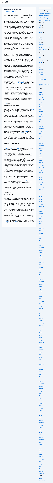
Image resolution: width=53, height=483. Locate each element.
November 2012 (41, 338)
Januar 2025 (41, 109)
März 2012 (40, 351)
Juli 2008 (40, 420)
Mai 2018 (40, 234)
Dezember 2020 (41, 183)
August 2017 (41, 249)
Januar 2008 (41, 430)
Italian (40, 42)
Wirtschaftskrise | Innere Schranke (44, 83)
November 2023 (41, 128)
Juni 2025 (40, 101)
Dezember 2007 (41, 431)
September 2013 (41, 321)
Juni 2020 (40, 193)
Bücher (40, 28)
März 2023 (40, 138)
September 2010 (41, 380)
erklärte (32, 109)
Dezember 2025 (41, 96)
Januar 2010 (41, 393)
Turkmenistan (41, 73)
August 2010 (41, 381)
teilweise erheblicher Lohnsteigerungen (12, 148)
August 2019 (41, 209)
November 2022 (41, 144)
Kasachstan (41, 43)
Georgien (40, 38)
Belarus (40, 27)
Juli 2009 (40, 403)
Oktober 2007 (41, 435)
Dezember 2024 (41, 111)
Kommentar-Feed (42, 473)
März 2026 (40, 91)
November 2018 (41, 224)
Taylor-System (21, 132)
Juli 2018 (40, 231)
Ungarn (40, 76)
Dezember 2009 (41, 395)
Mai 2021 (40, 174)
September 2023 (41, 129)
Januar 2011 (41, 375)
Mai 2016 (40, 268)
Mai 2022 (40, 154)
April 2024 (40, 119)
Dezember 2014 (41, 296)
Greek (40, 40)
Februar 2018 (41, 239)
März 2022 (40, 158)
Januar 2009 (41, 413)
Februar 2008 (41, 428)
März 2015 (40, 291)
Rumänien (40, 63)
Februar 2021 (41, 179)
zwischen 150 (13, 178)
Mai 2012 (40, 348)
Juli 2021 (40, 171)
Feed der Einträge (42, 472)
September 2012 (41, 341)
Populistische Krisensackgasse (44, 15)
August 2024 (41, 114)
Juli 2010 (40, 383)
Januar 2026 (41, 94)
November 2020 (41, 184)
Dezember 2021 (41, 163)
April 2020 (40, 196)
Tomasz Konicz (5, 1)
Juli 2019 (40, 211)
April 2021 (40, 176)
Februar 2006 (41, 463)
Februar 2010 (41, 391)
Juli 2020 (40, 191)
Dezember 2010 (41, 376)
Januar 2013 (41, 335)
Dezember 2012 (41, 336)
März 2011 (40, 371)
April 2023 (40, 136)
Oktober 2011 (41, 360)
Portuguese (41, 58)
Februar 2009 (41, 411)
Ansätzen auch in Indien (23, 100)
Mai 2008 (40, 423)
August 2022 (41, 149)
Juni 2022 (40, 153)
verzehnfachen (16, 86)
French (40, 37)
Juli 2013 (40, 325)
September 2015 (41, 281)
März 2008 (40, 426)
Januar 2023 (41, 141)
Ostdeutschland (41, 53)
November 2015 (41, 278)
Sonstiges (40, 68)
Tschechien (41, 71)
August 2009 (41, 401)
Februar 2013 (41, 333)
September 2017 (41, 248)
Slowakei (40, 66)
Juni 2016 (40, 266)
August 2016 (41, 263)
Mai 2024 (40, 118)
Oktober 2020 (41, 186)
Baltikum (40, 25)
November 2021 (41, 164)
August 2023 (41, 131)
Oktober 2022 (41, 146)
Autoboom (16, 221)
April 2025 (40, 104)
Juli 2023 (40, 133)
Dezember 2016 (41, 256)
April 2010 (40, 388)
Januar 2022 (41, 161)
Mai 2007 (40, 443)
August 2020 (41, 189)
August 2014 (41, 303)
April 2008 (40, 425)
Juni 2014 (40, 306)
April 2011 (40, 370)
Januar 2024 (41, 124)
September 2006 (41, 456)
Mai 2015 (40, 288)
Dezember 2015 (41, 276)
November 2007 (41, 433)
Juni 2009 (40, 405)
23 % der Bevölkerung (23, 180)
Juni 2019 (40, 213)
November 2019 (41, 204)
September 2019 (41, 208)
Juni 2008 (40, 421)
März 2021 (40, 178)
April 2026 (40, 89)
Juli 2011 (40, 365)
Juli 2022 (40, 151)
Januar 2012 (41, 355)
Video (40, 81)
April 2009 (40, 408)
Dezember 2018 (41, 223)
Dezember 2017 (41, 243)
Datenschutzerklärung (47, 1)
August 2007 (41, 438)
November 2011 (41, 358)
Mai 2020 (40, 194)
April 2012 (40, 350)
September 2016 (41, 261)
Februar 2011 (41, 373)
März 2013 (40, 331)
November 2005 (41, 465)
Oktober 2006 (41, 455)
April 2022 (40, 156)
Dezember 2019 (41, 203)
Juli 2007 (40, 440)
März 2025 (40, 106)
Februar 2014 (41, 313)
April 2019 (40, 216)
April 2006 (40, 460)
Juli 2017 (40, 251)
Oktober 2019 (41, 206)
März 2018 (40, 238)
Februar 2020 (41, 199)
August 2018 (41, 229)
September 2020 (41, 188)
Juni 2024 (40, 116)
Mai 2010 (40, 386)
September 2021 (41, 168)
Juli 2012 (40, 345)
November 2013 (41, 318)
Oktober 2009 (41, 398)
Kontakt (35, 1)
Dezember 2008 (41, 415)
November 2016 (41, 258)
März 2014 (40, 311)
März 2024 (40, 121)
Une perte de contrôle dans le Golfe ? (45, 20)
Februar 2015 (41, 293)
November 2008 (41, 416)
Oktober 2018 (41, 226)
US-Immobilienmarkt (42, 78)
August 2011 (41, 363)
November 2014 (41, 298)
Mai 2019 (40, 214)
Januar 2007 (41, 450)
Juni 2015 (40, 286)
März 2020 (40, 198)
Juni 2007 (40, 441)
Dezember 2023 (41, 126)
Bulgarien (40, 30)
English (40, 33)
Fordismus (26, 131)
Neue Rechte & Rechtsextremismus (45, 50)
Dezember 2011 (41, 356)
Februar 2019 (41, 219)
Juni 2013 (40, 326)
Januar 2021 (41, 181)
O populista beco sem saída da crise (45, 13)
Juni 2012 (40, 346)
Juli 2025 (40, 99)
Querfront (40, 61)
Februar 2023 (41, 139)
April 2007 (40, 445)
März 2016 (40, 271)
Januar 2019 (41, 221)
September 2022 (41, 148)
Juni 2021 (40, 173)
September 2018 (41, 228)
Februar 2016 (41, 273)
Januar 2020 (41, 201)
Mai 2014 (40, 308)
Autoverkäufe (7, 221)
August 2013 (41, 323)
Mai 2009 (40, 406)
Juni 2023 (40, 134)
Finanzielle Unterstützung (28, 1)
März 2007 (40, 446)
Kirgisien (40, 45)
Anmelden (40, 470)
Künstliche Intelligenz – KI (43, 48)
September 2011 (41, 361)
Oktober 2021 (41, 166)
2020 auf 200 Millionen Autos (19, 82)
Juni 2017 (40, 253)
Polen (40, 56)
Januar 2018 (41, 241)
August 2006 (41, 458)
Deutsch (40, 32)
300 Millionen (20, 178)
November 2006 (41, 453)
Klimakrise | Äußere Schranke (44, 47)
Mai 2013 (40, 328)
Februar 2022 (41, 159)
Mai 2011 (40, 368)
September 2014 (41, 301)
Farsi (40, 35)
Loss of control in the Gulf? (43, 18)
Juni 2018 (40, 233)
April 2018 (40, 236)
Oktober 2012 (41, 340)
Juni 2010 (40, 385)
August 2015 (41, 283)
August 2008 (41, 418)
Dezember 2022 (41, 143)
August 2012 (41, 343)
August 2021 (41, 169)
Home (22, 1)
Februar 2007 (41, 448)
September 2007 (41, 436)
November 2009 (41, 396)
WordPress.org (41, 475)
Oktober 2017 (41, 246)
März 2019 (40, 218)
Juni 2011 (40, 366)
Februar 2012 (41, 353)
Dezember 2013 (41, 316)
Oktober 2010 (41, 378)
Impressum (40, 1)
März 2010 (40, 390)
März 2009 (40, 410)
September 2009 (41, 400)
